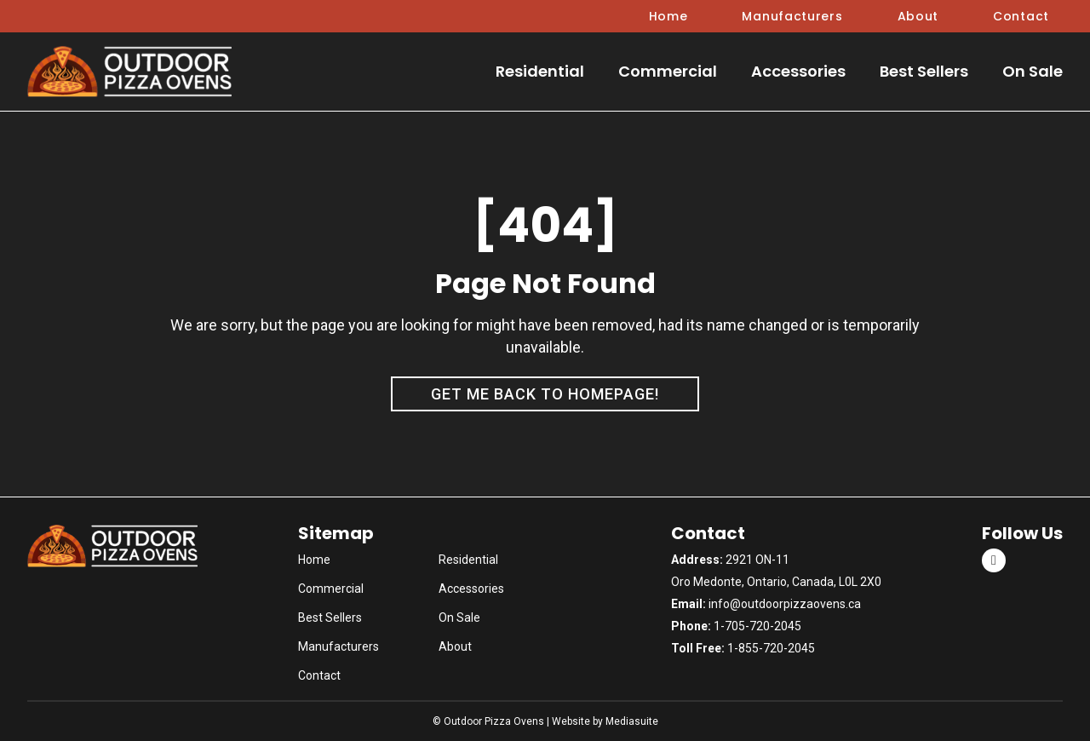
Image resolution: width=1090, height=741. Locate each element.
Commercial (667, 71)
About (918, 16)
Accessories (798, 71)
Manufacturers (792, 16)
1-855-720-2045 (771, 648)
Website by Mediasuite (605, 721)
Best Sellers (924, 71)
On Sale (1032, 71)
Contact (1021, 16)
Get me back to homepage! (545, 394)
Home (668, 16)
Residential (540, 71)
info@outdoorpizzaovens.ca (784, 604)
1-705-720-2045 (757, 626)
